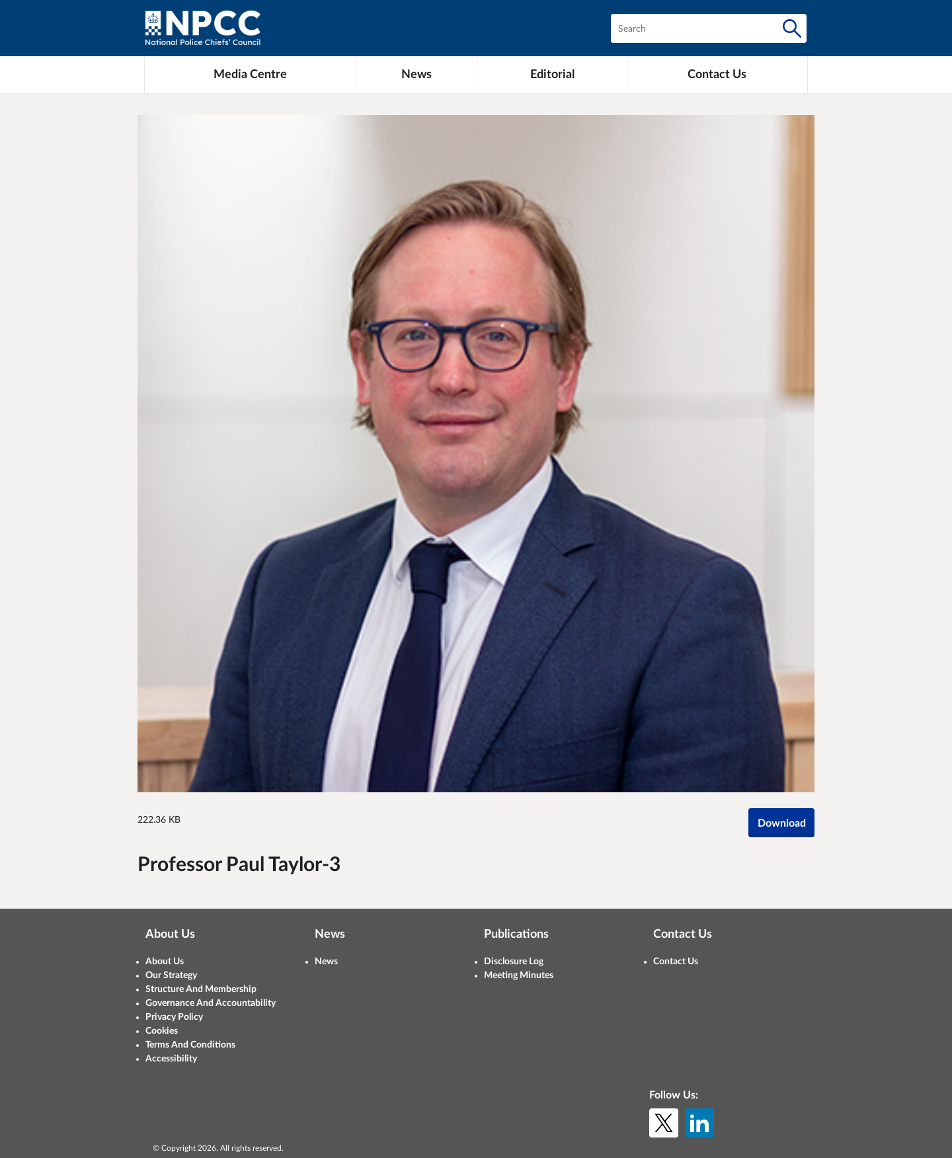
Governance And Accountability (210, 1003)
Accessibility (171, 1058)
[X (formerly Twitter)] (663, 1122)
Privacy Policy (174, 1017)
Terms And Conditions (190, 1045)
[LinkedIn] (699, 1122)
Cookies (161, 1031)
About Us (164, 961)
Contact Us (675, 961)
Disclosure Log (513, 961)
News (326, 961)
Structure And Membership (201, 989)
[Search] (792, 28)
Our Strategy (171, 975)
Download (782, 823)
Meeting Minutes (518, 975)
